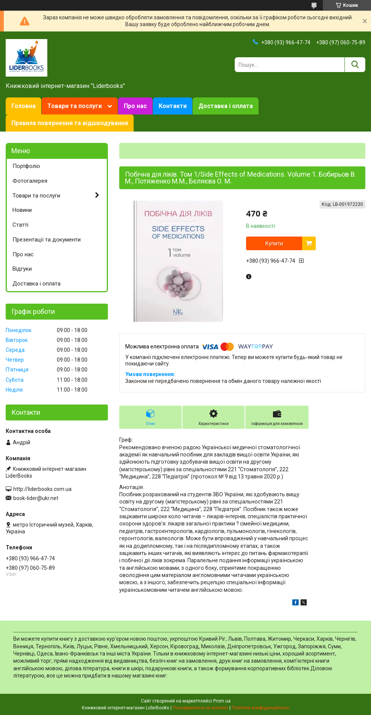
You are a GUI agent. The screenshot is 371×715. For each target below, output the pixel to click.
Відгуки (22, 268)
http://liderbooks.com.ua (42, 489)
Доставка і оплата (225, 106)
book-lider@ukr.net (35, 498)
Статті (20, 224)
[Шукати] (354, 64)
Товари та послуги (74, 106)
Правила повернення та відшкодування (69, 123)
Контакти (173, 106)
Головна (23, 106)
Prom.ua (222, 701)
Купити (274, 243)
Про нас (135, 106)
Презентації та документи (46, 239)
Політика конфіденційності (261, 707)
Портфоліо (26, 166)
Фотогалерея (29, 180)
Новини (22, 210)
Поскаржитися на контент (200, 707)
